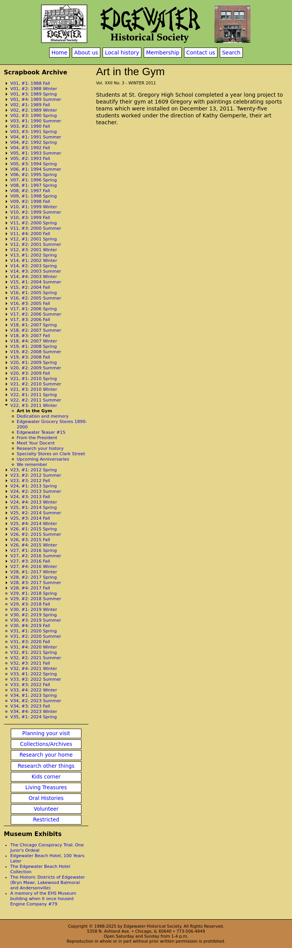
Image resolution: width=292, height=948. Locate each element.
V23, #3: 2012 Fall (30, 480)
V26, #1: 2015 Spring (33, 529)
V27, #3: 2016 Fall (30, 561)
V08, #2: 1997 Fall (30, 190)
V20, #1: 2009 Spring (33, 362)
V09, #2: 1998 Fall (30, 201)
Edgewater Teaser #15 (41, 432)
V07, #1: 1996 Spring (33, 180)
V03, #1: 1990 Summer (35, 120)
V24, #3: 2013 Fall (30, 496)
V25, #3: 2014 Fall (30, 518)
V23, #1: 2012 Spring (33, 469)
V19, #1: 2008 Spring (33, 346)
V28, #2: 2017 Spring (33, 577)
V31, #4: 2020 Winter (33, 647)
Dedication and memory (43, 416)
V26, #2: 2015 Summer (35, 534)
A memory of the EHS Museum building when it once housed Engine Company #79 (43, 899)
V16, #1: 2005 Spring (33, 292)
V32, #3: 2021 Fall (30, 663)
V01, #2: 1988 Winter (33, 88)
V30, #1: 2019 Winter (33, 609)
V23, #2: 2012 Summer (35, 475)
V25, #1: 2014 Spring (33, 507)
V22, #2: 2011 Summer (35, 400)
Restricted (46, 820)
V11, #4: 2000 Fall (30, 233)
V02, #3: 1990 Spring (33, 115)
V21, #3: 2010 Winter (33, 389)
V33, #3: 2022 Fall (30, 684)
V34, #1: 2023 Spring (33, 695)
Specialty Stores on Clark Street (51, 453)
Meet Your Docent (36, 443)
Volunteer (46, 809)
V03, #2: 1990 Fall (30, 126)
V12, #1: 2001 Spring (33, 239)
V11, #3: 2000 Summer (35, 228)
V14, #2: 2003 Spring (33, 265)
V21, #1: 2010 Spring (33, 378)
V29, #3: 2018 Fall (30, 604)
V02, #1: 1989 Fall (30, 104)
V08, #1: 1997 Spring (33, 185)
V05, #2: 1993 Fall (30, 158)
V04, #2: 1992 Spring (33, 142)
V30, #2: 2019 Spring (33, 614)
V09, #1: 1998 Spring (33, 196)
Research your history (40, 448)
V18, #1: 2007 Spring (33, 325)
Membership (162, 52)
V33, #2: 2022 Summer (35, 679)
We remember (32, 464)
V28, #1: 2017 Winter (33, 571)
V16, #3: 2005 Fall (30, 303)
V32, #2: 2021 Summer (35, 657)
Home (59, 52)
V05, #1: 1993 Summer (35, 153)
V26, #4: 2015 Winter (33, 545)
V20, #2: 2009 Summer (35, 367)
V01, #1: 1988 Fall (30, 83)
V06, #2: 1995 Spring (33, 174)
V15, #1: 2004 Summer (35, 282)
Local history (122, 52)
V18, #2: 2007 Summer (35, 330)
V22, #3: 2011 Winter (33, 405)
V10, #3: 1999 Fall (30, 217)
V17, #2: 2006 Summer (35, 314)
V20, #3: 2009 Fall (30, 373)
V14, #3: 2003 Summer (35, 271)
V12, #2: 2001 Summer (35, 244)
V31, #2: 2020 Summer (35, 636)
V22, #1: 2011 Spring (33, 394)
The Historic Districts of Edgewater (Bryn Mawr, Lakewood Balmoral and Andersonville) (47, 882)
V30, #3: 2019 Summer (35, 620)
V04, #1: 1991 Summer (35, 137)
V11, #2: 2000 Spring (33, 223)
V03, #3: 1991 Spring (33, 131)
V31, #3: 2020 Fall (30, 641)
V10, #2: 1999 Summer (35, 212)
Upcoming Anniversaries (43, 459)
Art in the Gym (34, 410)
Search (231, 52)
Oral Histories (45, 798)
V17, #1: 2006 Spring (33, 308)
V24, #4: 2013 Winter (33, 502)
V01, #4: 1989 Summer (35, 99)
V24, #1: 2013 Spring (33, 486)
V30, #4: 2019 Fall (30, 625)
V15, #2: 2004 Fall (30, 287)
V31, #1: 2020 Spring (33, 631)
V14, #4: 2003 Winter (33, 276)
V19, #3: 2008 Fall (30, 357)
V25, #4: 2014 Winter (33, 523)
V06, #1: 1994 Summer (35, 169)
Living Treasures (46, 787)
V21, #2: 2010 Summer (35, 384)
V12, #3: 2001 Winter (33, 249)
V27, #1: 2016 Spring (33, 550)
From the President (37, 437)
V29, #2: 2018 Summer (35, 598)
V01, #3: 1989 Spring (33, 94)
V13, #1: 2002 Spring (33, 255)
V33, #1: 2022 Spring (33, 674)
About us (86, 52)
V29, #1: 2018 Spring (33, 593)
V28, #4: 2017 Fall (30, 588)
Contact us (200, 52)
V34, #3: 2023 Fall (30, 706)
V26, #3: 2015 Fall (30, 539)
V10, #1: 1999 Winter (33, 206)
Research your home (46, 755)
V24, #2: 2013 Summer (35, 491)
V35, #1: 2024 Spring (33, 716)
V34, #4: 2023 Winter (33, 711)
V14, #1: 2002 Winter (33, 260)
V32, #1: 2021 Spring (33, 652)
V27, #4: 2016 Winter (33, 566)
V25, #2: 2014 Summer (35, 512)
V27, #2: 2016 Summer (35, 555)
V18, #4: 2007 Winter (33, 341)
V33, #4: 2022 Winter (33, 690)
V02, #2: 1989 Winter (33, 110)
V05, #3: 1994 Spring (33, 163)
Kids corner (46, 777)
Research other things (46, 766)
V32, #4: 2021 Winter (33, 668)
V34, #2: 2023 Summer (35, 700)
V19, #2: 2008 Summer (35, 351)
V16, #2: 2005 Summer (35, 298)
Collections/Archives (46, 744)
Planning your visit (46, 733)
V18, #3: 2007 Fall (30, 335)
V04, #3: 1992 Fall (30, 147)
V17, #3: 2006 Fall (30, 319)
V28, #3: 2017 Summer (35, 582)
